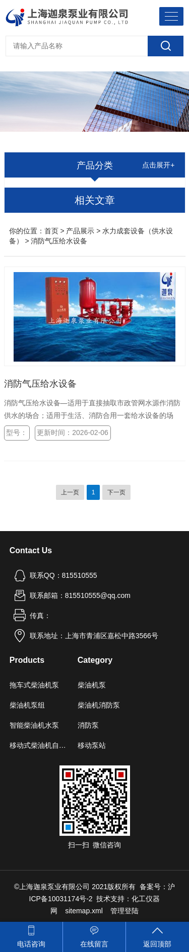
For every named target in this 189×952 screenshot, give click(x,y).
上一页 (70, 492)
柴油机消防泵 (99, 705)
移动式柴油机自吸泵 (39, 745)
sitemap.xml (84, 911)
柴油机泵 (92, 685)
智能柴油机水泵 (34, 725)
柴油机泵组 (27, 705)
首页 (51, 231)
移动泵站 (92, 745)
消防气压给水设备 (40, 384)
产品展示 (80, 231)
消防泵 (88, 725)
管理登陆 (124, 911)
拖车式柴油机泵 (34, 685)
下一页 (116, 492)
